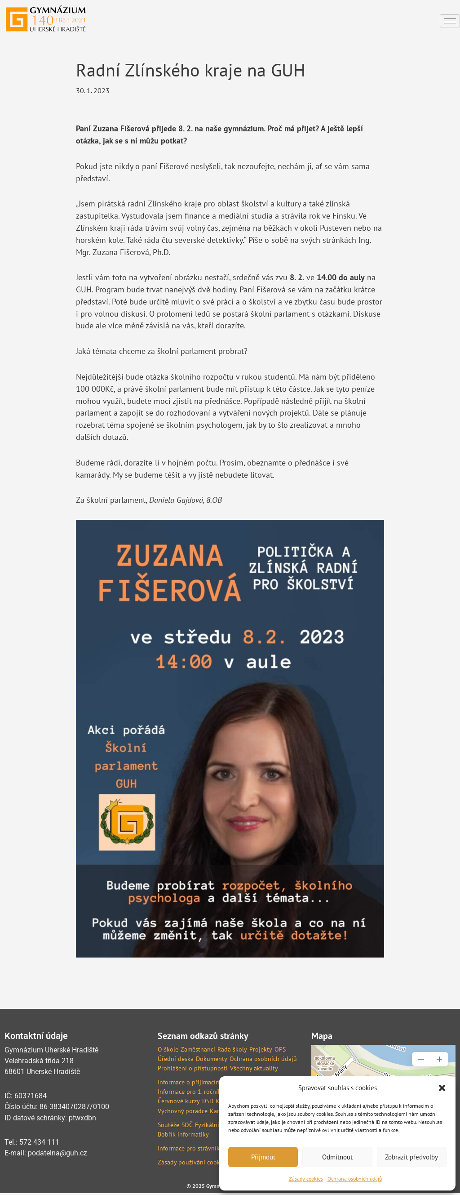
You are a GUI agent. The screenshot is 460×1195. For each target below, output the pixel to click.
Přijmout (263, 1157)
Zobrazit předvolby (411, 1157)
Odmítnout (337, 1157)
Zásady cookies (306, 1178)
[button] (442, 1087)
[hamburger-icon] (450, 20)
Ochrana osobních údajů (354, 1178)
